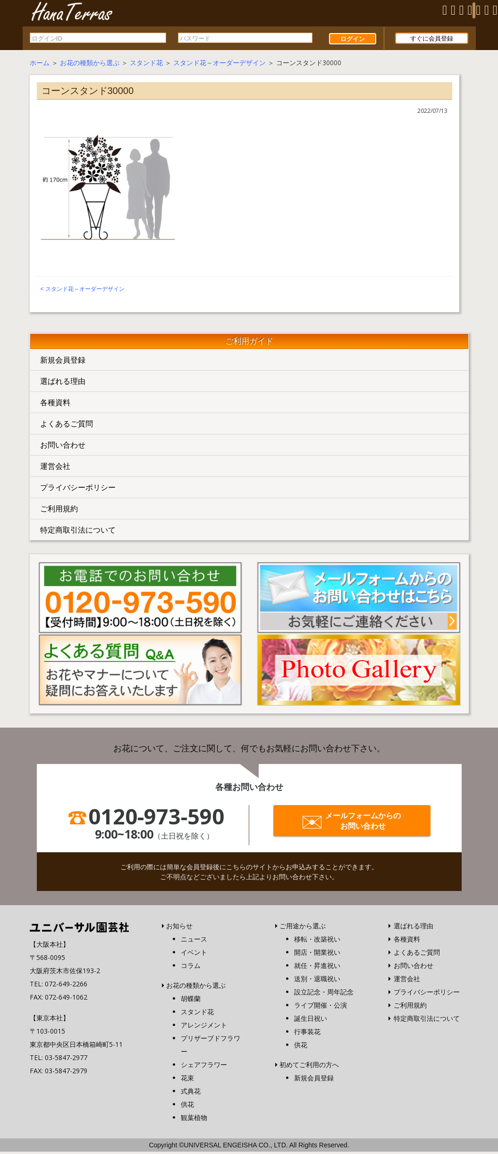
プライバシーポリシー (78, 489)
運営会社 (55, 468)
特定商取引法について (78, 531)
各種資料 (55, 404)
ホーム (40, 64)
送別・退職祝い (317, 980)
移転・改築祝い (317, 941)
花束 (187, 1080)
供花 (187, 1106)
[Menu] (474, 10)
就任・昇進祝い (317, 967)
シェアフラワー (204, 1066)
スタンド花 (146, 64)
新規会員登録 (62, 361)
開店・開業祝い (317, 954)
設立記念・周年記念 (324, 994)
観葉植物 (194, 1119)
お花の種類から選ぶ (89, 64)
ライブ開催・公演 (320, 1007)
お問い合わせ (62, 446)
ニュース (194, 941)
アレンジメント (204, 1027)
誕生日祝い (310, 1020)
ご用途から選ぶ (302, 928)
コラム (191, 967)
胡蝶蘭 (191, 1000)
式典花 (191, 1093)
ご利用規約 (59, 510)
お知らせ (179, 928)
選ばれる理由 (62, 383)
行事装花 (307, 1033)
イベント (194, 954)
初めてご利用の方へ (309, 1066)
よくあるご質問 (66, 425)
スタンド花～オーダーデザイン (219, 64)
